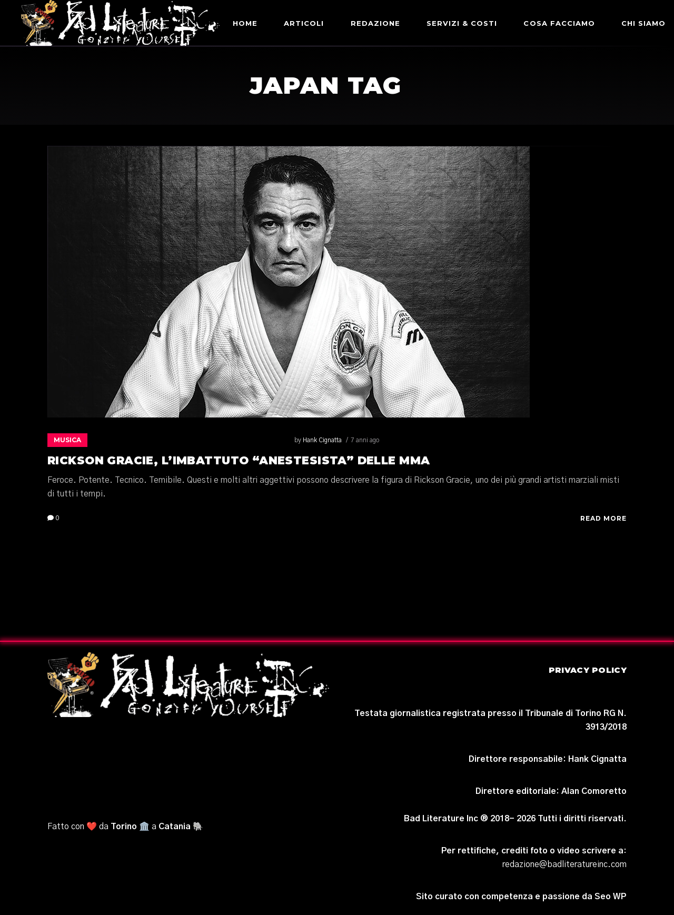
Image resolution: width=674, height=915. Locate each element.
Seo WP (610, 896)
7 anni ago (167, 440)
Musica (67, 440)
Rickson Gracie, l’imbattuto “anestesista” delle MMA (238, 460)
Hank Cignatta (124, 440)
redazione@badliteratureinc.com (564, 864)
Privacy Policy (588, 670)
